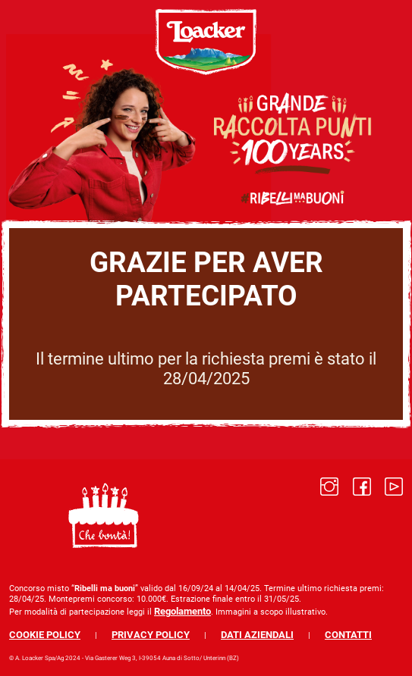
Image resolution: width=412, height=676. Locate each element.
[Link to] (329, 515)
